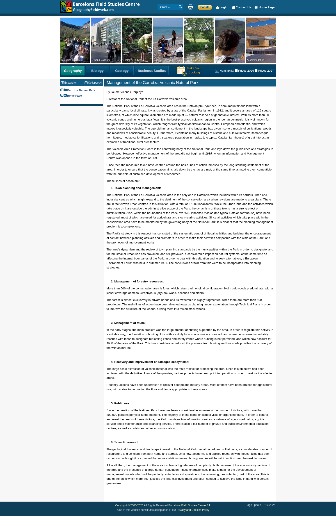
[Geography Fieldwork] (73, 70)
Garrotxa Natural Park (81, 90)
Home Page (74, 95)
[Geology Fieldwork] (122, 70)
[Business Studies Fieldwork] (152, 70)
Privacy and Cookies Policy (193, 509)
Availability (227, 70)
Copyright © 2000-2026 (129, 505)
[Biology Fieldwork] (97, 70)
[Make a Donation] (205, 7)
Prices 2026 (246, 70)
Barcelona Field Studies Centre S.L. (189, 505)
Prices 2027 (266, 70)
